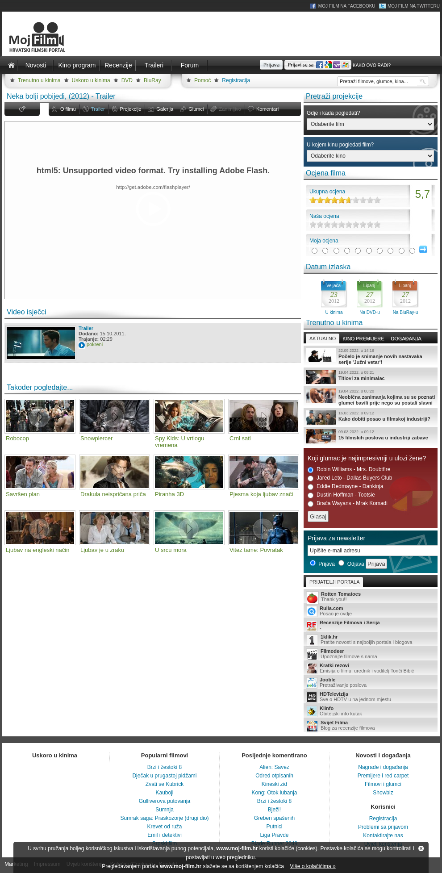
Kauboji (164, 792)
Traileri (154, 65)
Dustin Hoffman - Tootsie (341, 495)
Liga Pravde (274, 835)
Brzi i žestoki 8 (164, 767)
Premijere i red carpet (383, 776)
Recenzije (118, 65)
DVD (127, 80)
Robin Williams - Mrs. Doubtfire (349, 469)
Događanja (406, 338)
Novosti (35, 65)
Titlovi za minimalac (370, 377)
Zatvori (421, 848)
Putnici (274, 826)
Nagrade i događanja (383, 767)
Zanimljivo (230, 109)
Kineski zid (274, 784)
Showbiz (383, 792)
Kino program (77, 65)
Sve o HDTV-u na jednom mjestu (370, 697)
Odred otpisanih (274, 776)
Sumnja (164, 809)
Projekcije (131, 109)
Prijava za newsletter (336, 538)
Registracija (236, 80)
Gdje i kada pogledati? (333, 113)
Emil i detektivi (164, 835)
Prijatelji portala (334, 582)
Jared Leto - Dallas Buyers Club (350, 478)
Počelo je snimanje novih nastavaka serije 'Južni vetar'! (370, 356)
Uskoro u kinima (91, 80)
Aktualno (322, 338)
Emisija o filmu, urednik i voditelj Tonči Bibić (370, 668)
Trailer (98, 109)
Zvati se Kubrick (164, 784)
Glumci (196, 109)
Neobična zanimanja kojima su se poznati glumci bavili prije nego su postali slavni (370, 396)
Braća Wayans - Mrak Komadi (348, 503)
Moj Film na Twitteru (414, 6)
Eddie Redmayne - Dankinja (345, 486)
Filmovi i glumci (383, 784)
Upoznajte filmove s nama (370, 654)
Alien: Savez (274, 767)
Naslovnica (11, 65)
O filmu (68, 109)
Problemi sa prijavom (383, 827)
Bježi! (274, 809)
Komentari (267, 109)
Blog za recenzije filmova (370, 726)
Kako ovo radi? (372, 65)
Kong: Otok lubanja (274, 792)
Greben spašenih (274, 818)
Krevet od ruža (164, 826)
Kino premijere (363, 338)
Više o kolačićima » (313, 866)
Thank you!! (370, 597)
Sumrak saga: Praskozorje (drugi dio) (164, 818)
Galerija (164, 109)
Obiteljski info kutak (370, 711)
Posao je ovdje (370, 611)
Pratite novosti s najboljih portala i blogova (370, 640)
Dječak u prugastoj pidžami (164, 776)
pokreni (95, 344)
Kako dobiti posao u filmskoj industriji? (370, 417)
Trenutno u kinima (39, 80)
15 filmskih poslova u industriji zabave (370, 436)
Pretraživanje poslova (370, 683)
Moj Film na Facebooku (346, 6)
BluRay (152, 80)
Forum (190, 65)
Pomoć (202, 80)
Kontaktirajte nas (383, 835)
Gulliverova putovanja (164, 801)
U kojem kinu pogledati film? (340, 145)
